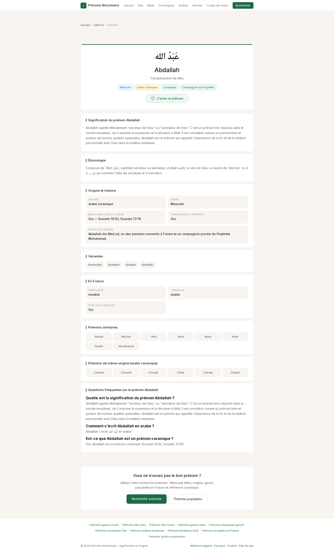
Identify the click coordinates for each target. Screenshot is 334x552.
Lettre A (99, 25)
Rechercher (243, 5)
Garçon (129, 5)
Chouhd (126, 372)
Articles (197, 5)
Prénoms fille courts (161, 524)
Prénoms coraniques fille (111, 530)
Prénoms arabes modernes (147, 530)
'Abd (153, 336)
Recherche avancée (146, 499)
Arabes (183, 5)
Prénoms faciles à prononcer (167, 536)
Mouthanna (126, 346)
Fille (140, 5)
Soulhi (99, 346)
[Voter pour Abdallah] (167, 98)
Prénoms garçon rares (192, 524)
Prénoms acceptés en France (220, 530)
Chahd (235, 372)
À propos (219, 545)
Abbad (99, 336)
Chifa (180, 372)
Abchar (126, 336)
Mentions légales (201, 545)
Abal (181, 336)
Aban (208, 336)
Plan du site (246, 545)
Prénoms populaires (188, 499)
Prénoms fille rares (134, 524)
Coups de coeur (217, 5)
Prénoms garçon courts (104, 524)
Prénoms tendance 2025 (183, 530)
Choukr (153, 372)
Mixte (150, 5)
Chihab (208, 372)
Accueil (85, 25)
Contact (232, 545)
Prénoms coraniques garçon (226, 524)
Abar (235, 336)
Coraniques (166, 5)
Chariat (99, 372)
